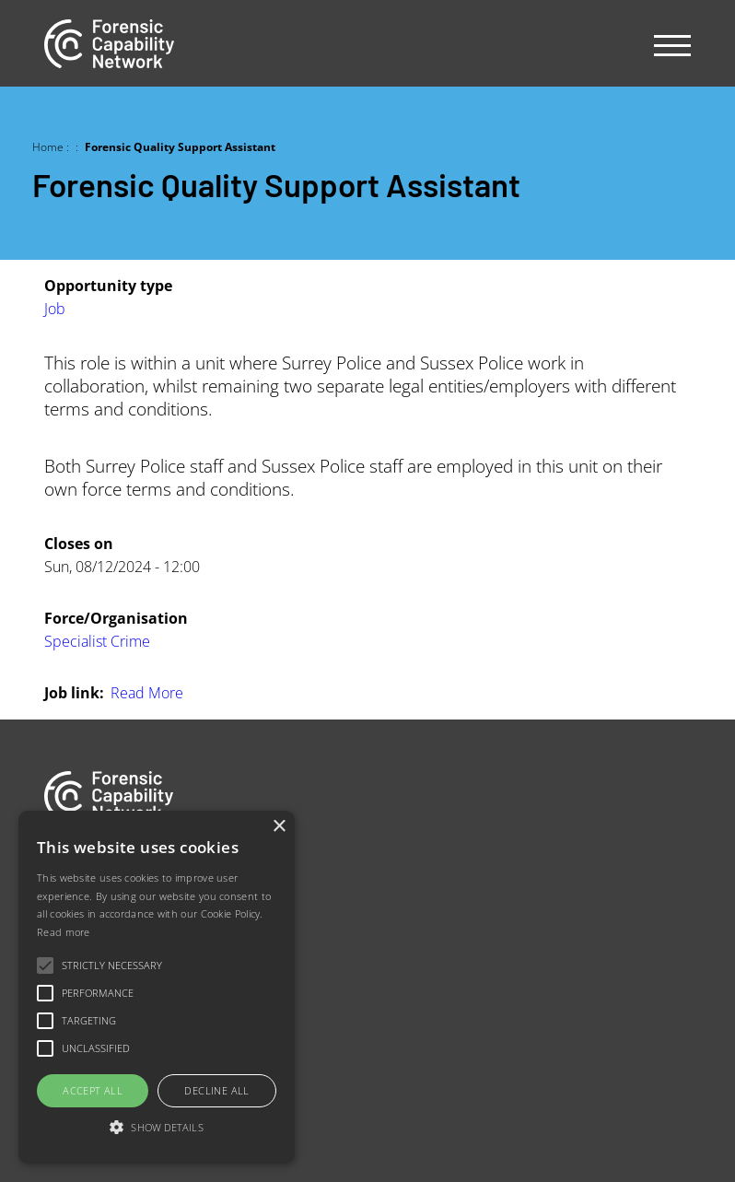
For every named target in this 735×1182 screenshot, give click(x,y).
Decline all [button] (216, 1090)
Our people (82, 949)
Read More (147, 692)
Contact (69, 988)
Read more (63, 932)
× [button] (279, 827)
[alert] (156, 987)
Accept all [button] (92, 1090)
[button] (156, 1128)
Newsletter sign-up (106, 1026)
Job (54, 308)
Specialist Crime (97, 640)
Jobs (58, 909)
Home (48, 146)
